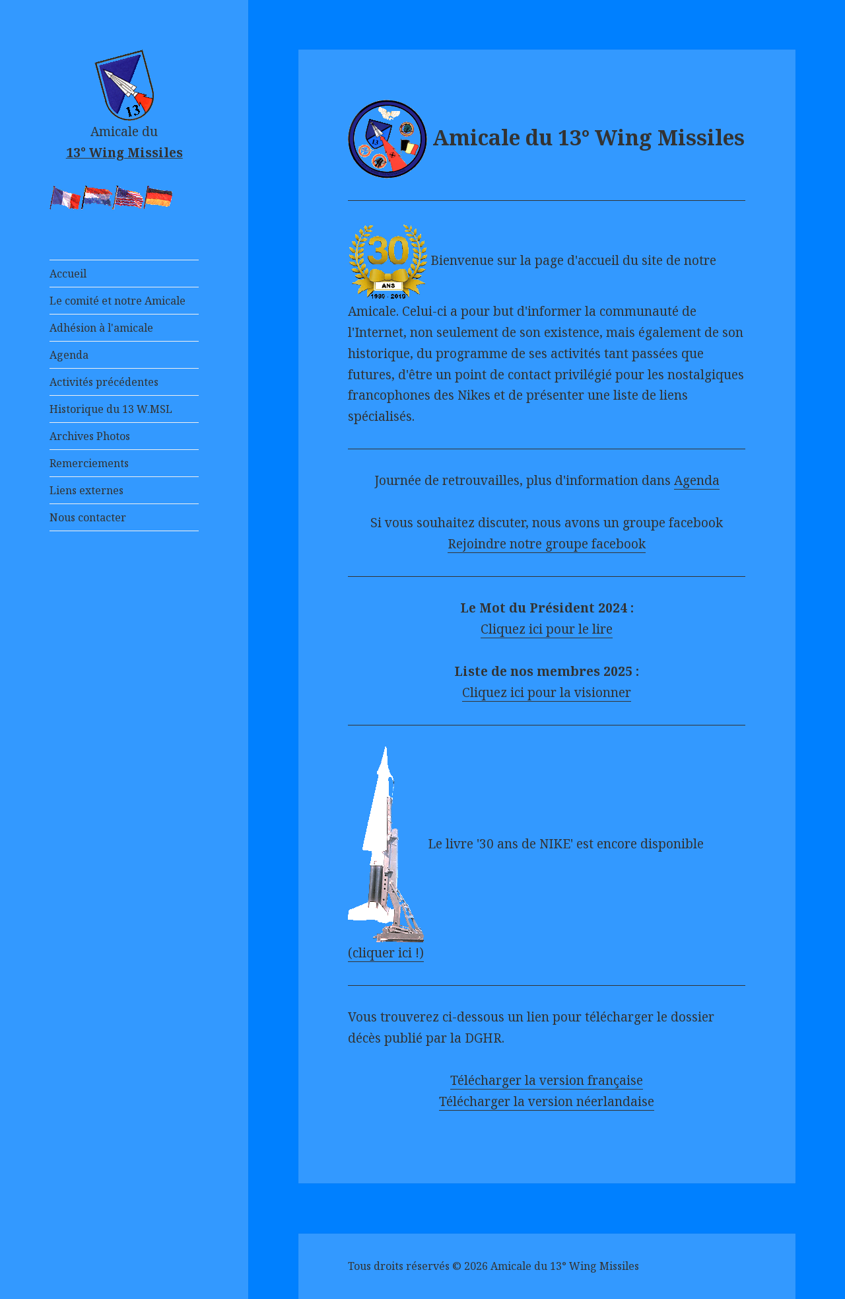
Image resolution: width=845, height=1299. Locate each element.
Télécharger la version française (546, 1080)
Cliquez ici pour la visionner (546, 692)
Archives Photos (90, 436)
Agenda (69, 355)
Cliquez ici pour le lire (547, 629)
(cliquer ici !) (386, 952)
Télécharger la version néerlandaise (546, 1101)
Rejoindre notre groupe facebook (547, 543)
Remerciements (89, 463)
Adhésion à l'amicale (101, 327)
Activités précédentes (104, 382)
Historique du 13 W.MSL (111, 409)
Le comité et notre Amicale (118, 300)
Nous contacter (88, 517)
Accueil (68, 273)
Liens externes (86, 490)
